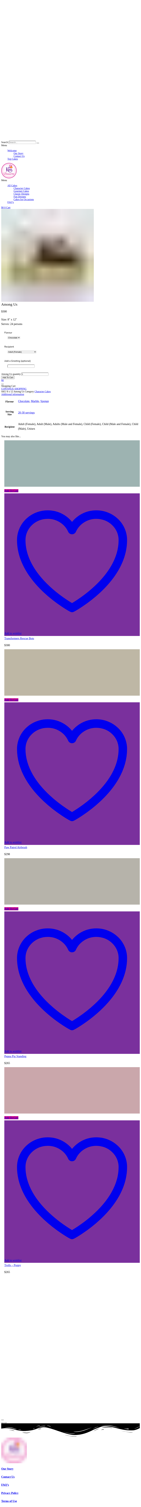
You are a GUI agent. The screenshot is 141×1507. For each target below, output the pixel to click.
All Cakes (12, 185)
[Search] (38, 143)
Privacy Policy (10, 1493)
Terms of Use (9, 1501)
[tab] (70, 394)
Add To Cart (7, 377)
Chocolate (23, 401)
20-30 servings (26, 412)
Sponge (44, 401)
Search (4, 142)
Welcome (12, 150)
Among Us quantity (11, 374)
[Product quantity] (35, 374)
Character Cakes (22, 188)
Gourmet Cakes (21, 191)
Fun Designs (20, 196)
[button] (70, 145)
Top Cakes (12, 159)
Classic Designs (21, 194)
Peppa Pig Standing (15, 1056)
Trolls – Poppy (12, 1265)
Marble (35, 401)
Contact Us (19, 156)
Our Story (18, 153)
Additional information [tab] (12, 394)
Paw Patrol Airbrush (15, 847)
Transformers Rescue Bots (19, 638)
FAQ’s (10, 202)
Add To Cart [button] (11, 490)
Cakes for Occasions (24, 199)
